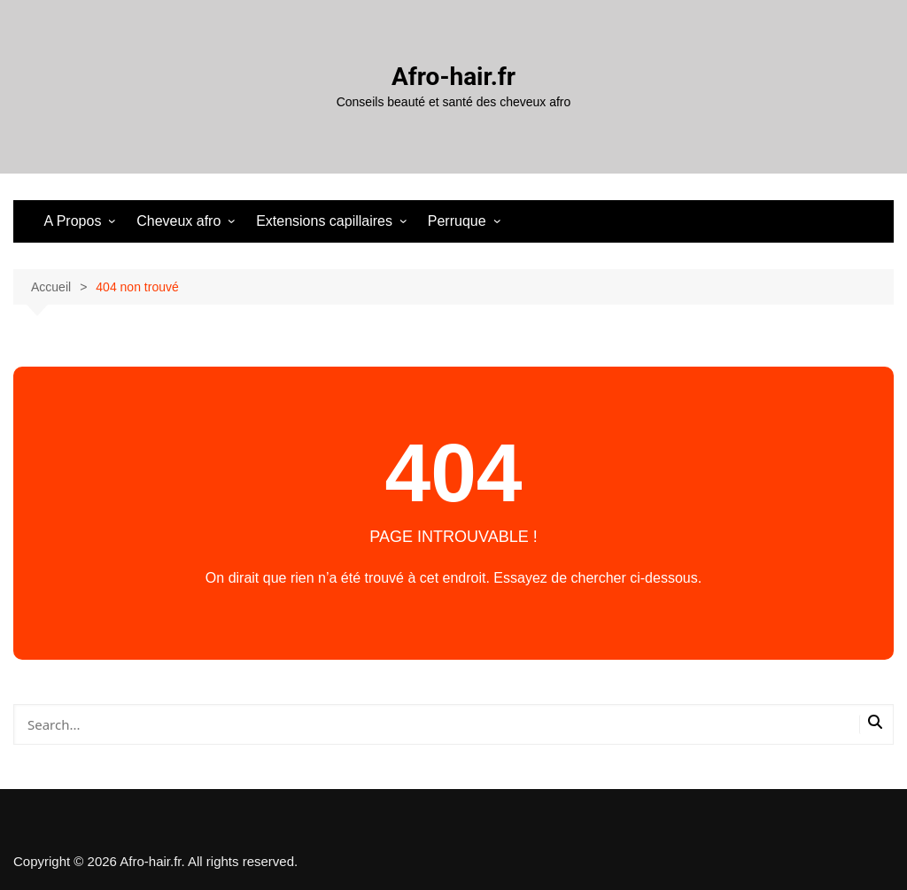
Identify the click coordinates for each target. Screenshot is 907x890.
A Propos (72, 220)
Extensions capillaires (324, 220)
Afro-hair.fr (453, 76)
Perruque (457, 220)
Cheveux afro (178, 220)
